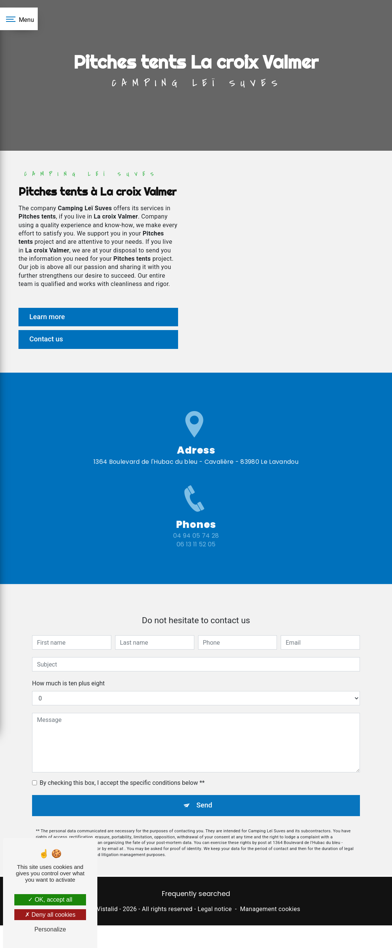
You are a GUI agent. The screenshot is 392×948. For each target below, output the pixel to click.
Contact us (47, 339)
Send (204, 796)
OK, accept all (50, 899)
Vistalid (107, 910)
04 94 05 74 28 (196, 546)
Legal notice (215, 910)
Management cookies (270, 910)
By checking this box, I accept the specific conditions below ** (122, 773)
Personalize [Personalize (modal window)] (50, 929)
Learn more (48, 317)
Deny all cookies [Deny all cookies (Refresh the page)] (50, 914)
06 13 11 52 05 (196, 554)
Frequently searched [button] (196, 894)
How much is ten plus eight (68, 674)
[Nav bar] (19, 19)
